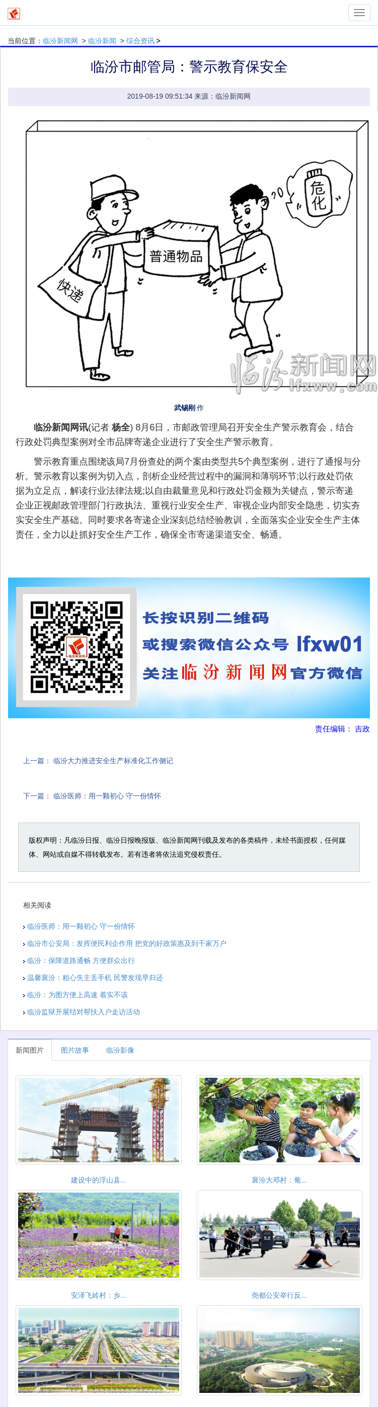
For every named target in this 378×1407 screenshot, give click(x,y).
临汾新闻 (102, 41)
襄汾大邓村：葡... (279, 1180)
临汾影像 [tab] (120, 1050)
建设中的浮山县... (98, 1180)
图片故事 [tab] (75, 1050)
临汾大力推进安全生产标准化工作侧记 (113, 761)
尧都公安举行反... (279, 1295)
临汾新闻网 (60, 41)
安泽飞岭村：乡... (98, 1295)
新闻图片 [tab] (30, 1050)
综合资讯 (140, 41)
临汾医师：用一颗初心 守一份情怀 (107, 796)
